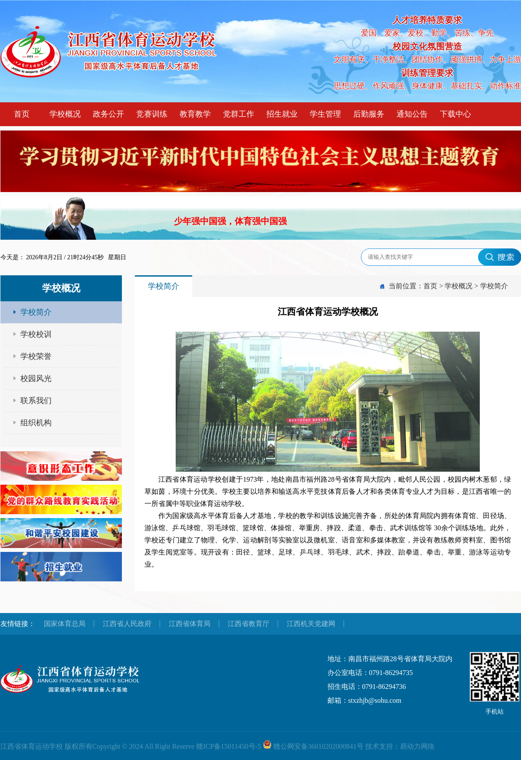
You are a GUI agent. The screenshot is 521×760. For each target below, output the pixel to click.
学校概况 (65, 114)
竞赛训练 (151, 114)
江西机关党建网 (311, 623)
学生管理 (325, 114)
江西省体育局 (189, 623)
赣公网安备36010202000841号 (318, 746)
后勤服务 (368, 114)
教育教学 (195, 114)
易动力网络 (417, 746)
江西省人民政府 (127, 623)
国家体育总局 (64, 623)
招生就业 (282, 114)
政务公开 (108, 114)
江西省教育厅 (248, 623)
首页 (21, 114)
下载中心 (455, 114)
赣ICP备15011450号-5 (228, 746)
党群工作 (238, 114)
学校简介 (494, 286)
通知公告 (412, 114)
